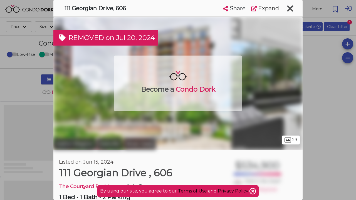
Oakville (109, 144)
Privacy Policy (233, 191)
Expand (265, 8)
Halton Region (74, 144)
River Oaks (139, 144)
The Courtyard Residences (91, 186)
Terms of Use (192, 191)
